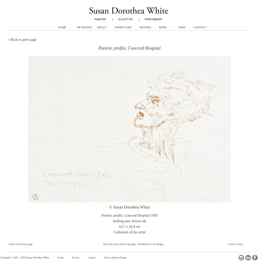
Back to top (235, 244)
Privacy (76, 257)
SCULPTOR (125, 19)
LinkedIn (248, 257)
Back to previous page (21, 244)
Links (181, 27)
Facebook (255, 257)
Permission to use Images (151, 244)
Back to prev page (23, 40)
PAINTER (100, 19)
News (163, 27)
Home (62, 27)
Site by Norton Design (115, 257)
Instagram (241, 257)
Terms (60, 257)
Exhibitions (123, 27)
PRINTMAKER (153, 19)
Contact (92, 257)
